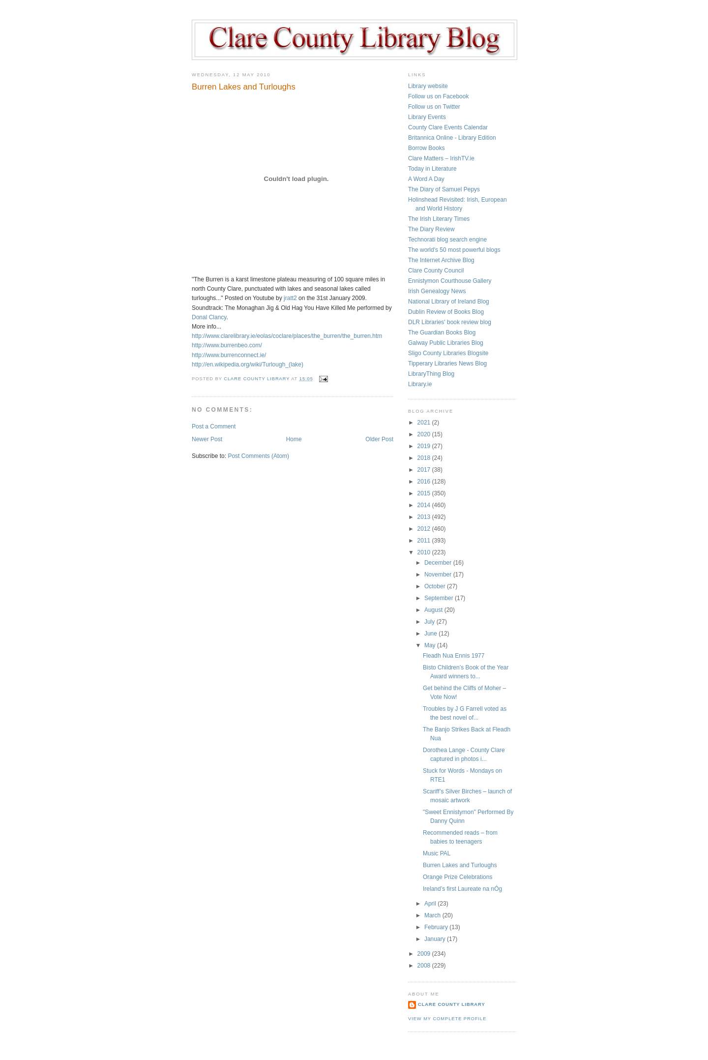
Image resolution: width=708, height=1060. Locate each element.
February (436, 927)
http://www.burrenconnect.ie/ (229, 355)
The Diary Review (431, 229)
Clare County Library (451, 1004)
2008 (424, 965)
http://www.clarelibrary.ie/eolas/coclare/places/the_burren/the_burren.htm (287, 336)
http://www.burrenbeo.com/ (227, 345)
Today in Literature (432, 168)
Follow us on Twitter (434, 106)
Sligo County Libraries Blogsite (448, 353)
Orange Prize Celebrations (457, 877)
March (433, 915)
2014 (424, 505)
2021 (424, 422)
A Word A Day (426, 179)
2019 (424, 446)
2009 (424, 953)
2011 (424, 540)
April (431, 903)
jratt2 (290, 298)
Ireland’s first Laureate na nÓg (462, 888)
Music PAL (436, 853)
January (435, 939)
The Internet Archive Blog (441, 260)
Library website (428, 86)
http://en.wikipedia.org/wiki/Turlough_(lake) (247, 364)
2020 (424, 434)
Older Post (379, 439)
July (430, 621)
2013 (424, 517)
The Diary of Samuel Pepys (444, 189)
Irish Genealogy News (437, 291)
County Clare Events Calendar (448, 127)
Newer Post (207, 439)
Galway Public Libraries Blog (445, 342)
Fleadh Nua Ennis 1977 (453, 655)
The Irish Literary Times (439, 218)
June (431, 633)
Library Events (427, 117)
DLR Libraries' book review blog (449, 322)
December (438, 562)
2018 (424, 457)
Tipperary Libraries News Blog (447, 363)
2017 (424, 469)
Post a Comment (214, 426)
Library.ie (420, 384)
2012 (424, 528)
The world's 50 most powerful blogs (454, 249)
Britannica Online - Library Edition (452, 137)
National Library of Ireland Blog (448, 301)
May (430, 645)
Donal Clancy (209, 317)
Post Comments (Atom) (258, 456)
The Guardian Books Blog (441, 332)
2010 (424, 552)
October (435, 586)
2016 (424, 481)
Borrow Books (426, 148)
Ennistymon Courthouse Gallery (449, 280)
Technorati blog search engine (447, 239)
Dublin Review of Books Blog (446, 311)
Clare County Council (436, 270)
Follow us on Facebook (438, 96)
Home (294, 439)
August (434, 609)
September (439, 598)
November (438, 574)
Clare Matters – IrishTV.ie (441, 158)
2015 (424, 493)
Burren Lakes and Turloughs (460, 865)
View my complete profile (447, 1018)
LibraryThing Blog (431, 373)
